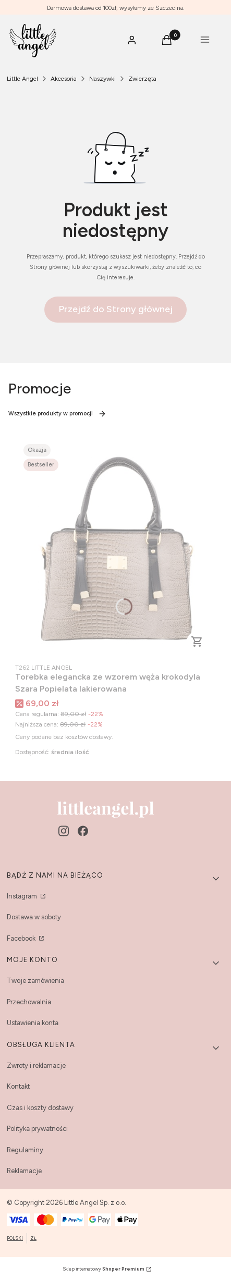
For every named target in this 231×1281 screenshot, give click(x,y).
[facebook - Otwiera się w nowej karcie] (83, 830)
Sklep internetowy (103, 1269)
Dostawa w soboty (34, 917)
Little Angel (22, 78)
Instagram (23, 896)
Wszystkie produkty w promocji (57, 414)
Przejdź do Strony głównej (115, 309)
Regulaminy (25, 1150)
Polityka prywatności (37, 1128)
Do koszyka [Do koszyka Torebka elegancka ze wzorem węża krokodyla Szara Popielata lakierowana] (197, 641)
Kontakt (18, 1086)
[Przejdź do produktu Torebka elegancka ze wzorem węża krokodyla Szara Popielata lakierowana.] (115, 548)
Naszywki (102, 78)
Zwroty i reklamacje (36, 1065)
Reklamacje (24, 1171)
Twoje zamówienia (35, 980)
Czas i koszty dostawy (40, 1108)
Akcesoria (64, 78)
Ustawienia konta (32, 1023)
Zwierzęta (142, 78)
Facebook (22, 938)
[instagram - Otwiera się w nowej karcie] (63, 830)
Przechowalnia (29, 1002)
